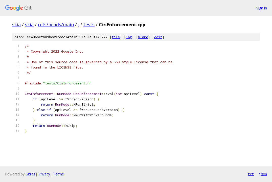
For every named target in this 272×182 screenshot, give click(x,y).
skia (16, 24)
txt (251, 174)
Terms (58, 174)
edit (158, 37)
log (129, 37)
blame (143, 37)
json (263, 174)
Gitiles (30, 174)
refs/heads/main (56, 24)
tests (89, 24)
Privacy (44, 174)
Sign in (261, 8)
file (116, 37)
